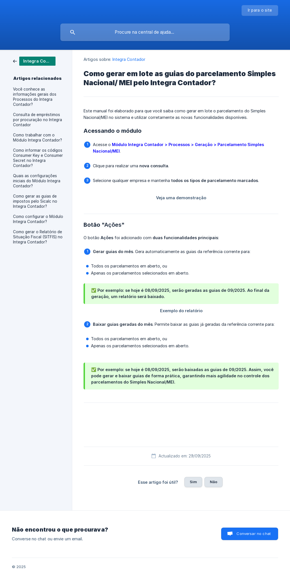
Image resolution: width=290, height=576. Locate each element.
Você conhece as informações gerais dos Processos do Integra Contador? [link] (34, 97)
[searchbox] (145, 32)
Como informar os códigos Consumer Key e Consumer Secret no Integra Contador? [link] (38, 158)
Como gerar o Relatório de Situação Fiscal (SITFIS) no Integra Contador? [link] (38, 237)
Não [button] (213, 481)
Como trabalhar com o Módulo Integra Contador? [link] (37, 137)
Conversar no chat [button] (253, 533)
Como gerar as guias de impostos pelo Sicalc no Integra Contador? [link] (35, 201)
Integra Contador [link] (129, 59)
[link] (34, 60)
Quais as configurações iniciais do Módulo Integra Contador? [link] (36, 181)
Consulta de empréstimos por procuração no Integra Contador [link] (37, 119)
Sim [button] (193, 481)
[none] (260, 10)
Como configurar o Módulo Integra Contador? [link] (38, 219)
